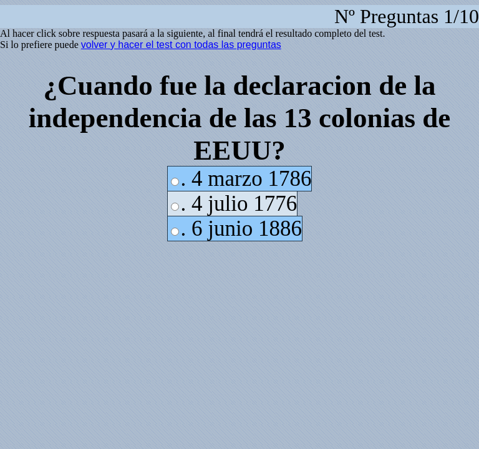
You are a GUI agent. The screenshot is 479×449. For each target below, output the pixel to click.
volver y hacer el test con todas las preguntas (181, 44)
